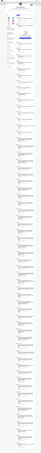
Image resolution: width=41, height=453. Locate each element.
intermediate (23, 304)
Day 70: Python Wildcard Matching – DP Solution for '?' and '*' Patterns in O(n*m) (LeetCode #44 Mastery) (26, 210)
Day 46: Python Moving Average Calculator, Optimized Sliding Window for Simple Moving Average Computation (25, 379)
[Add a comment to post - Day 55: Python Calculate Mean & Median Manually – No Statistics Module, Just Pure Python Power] (19, 319)
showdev (19, 20)
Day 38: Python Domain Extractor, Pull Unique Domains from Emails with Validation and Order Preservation (25, 437)
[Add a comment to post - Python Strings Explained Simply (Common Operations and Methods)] (19, 96)
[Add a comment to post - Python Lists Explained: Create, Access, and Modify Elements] (19, 109)
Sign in (28, 39)
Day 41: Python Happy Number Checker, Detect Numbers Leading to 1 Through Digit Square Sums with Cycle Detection (25, 416)
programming (23, 27)
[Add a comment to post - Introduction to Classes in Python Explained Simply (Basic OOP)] (19, 28)
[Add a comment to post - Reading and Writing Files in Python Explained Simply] (19, 52)
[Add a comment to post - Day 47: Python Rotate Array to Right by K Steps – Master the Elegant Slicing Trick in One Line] (19, 374)
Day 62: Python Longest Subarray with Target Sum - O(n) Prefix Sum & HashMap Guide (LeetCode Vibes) (26, 267)
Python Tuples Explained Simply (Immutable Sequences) (24, 76)
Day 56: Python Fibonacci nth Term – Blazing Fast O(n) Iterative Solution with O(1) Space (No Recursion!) (25, 310)
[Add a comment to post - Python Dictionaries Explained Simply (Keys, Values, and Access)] (19, 102)
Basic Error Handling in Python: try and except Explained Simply (25, 63)
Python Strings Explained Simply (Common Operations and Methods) (24, 94)
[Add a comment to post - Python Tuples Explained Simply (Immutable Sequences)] (19, 78)
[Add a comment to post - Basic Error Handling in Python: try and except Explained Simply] (19, 65)
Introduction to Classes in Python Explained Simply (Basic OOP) (25, 26)
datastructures (26, 141)
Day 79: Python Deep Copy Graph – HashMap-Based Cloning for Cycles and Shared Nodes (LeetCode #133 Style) (26, 147)
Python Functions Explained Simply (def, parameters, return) (26, 113)
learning (21, 20)
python (23, 20)
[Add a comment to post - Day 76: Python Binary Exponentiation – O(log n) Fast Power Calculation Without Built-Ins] (19, 170)
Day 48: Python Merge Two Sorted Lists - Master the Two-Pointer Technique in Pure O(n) (26, 366)
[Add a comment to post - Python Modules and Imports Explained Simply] (19, 45)
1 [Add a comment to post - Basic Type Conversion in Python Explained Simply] (22, 84)
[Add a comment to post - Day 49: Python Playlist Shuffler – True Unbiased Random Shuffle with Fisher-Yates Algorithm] (19, 361)
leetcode (26, 283)
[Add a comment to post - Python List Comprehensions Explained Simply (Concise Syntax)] (19, 58)
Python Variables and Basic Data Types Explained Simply (25, 132)
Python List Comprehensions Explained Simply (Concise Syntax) (25, 56)
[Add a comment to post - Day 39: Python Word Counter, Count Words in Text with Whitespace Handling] (19, 433)
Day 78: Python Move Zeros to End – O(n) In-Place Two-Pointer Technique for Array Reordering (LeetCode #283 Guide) (25, 154)
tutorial (20, 27)
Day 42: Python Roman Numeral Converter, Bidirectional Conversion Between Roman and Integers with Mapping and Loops (25, 409)
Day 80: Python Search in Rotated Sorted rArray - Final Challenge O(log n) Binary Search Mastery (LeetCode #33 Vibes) (25, 139)
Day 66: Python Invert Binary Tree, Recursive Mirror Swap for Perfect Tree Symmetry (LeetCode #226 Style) (26, 238)
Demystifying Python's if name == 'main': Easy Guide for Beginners (26, 444)
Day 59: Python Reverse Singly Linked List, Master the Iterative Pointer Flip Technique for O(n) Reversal (26, 288)
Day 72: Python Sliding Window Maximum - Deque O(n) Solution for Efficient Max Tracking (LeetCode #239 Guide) (25, 196)
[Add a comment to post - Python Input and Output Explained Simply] (19, 89)
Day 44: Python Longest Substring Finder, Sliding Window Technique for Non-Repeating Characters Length (25, 394)
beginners (21, 64)
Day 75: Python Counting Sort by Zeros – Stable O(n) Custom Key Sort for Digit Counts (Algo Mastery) (26, 175)
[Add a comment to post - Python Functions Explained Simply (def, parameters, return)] (19, 115)
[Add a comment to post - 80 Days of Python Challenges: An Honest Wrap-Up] (20, 21)
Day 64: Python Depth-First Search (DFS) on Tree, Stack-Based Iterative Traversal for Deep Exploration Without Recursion (26, 253)
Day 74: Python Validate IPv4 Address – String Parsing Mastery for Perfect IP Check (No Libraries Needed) (25, 181)
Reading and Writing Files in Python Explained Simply (25, 50)
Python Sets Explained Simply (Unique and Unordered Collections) (24, 69)
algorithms (23, 141)
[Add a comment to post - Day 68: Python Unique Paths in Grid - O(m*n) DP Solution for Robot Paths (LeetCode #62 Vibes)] (19, 226)
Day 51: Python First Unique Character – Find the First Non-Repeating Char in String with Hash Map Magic (25, 345)
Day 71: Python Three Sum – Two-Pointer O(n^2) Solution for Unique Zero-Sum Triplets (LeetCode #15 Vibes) (25, 203)
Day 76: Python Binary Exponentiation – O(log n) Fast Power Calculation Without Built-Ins (25, 168)
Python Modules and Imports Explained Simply (25, 43)
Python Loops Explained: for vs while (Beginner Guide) (25, 120)
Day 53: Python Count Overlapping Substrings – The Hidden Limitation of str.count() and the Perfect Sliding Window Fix (26, 331)
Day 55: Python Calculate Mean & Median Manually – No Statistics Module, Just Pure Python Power (26, 317)
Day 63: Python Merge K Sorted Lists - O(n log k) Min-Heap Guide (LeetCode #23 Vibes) (25, 260)
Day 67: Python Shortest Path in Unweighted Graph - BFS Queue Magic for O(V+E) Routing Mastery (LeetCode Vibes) (26, 231)
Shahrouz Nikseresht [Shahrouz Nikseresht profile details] (20, 42)
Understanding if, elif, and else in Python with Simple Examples (26, 126)
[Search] (3, 0)
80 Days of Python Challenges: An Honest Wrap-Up (25, 19)
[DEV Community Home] (2, 0)
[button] (9, 18)
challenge (26, 20)
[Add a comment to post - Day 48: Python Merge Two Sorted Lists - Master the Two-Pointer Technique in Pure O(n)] (19, 368)
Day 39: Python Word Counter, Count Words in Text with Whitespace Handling (25, 430)
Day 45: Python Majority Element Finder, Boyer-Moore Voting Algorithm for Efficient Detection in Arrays (25, 386)
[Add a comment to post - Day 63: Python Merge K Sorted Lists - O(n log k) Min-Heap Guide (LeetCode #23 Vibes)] (19, 263)
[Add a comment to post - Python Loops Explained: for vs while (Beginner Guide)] (19, 122)
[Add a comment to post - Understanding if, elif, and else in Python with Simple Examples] (19, 128)
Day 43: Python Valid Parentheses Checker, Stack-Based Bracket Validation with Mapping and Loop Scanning (25, 401)
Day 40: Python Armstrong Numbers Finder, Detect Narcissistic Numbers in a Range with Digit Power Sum (25, 423)
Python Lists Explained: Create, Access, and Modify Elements (26, 107)
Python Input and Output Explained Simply (24, 87)
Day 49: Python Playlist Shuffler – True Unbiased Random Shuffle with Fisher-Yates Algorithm (25, 359)
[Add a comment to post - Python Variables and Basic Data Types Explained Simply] (19, 135)
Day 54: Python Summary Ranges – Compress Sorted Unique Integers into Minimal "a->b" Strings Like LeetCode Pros (25, 323)
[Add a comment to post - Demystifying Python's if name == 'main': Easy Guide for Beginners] (19, 447)
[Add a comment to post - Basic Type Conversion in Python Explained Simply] (19, 84)
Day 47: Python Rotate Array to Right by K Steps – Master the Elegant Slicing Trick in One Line (25, 372)
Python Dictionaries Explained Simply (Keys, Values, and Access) (26, 100)
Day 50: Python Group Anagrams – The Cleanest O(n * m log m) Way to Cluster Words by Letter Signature (26, 352)
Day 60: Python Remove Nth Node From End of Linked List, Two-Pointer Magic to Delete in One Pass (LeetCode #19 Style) (26, 281)
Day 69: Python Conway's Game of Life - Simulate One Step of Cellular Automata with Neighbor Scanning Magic (25, 217)
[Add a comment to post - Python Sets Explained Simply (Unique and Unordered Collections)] (19, 71)
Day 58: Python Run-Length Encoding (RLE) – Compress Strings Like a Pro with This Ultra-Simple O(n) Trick (26, 295)
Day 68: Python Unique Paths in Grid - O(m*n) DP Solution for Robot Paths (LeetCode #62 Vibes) (25, 224)
